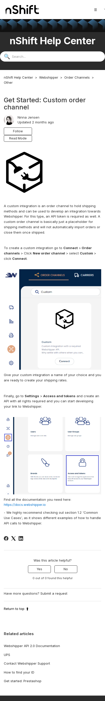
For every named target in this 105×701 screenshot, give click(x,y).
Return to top (16, 609)
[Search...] (52, 56)
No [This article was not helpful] (66, 569)
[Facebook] (6, 538)
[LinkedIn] (21, 538)
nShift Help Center (18, 77)
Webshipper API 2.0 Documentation (32, 646)
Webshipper (48, 77)
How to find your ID (19, 672)
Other (8, 82)
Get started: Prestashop (22, 681)
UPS (7, 655)
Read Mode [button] (18, 138)
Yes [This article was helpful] (39, 569)
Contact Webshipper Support (27, 663)
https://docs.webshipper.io (25, 505)
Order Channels (77, 77)
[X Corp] (13, 538)
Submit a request (53, 593)
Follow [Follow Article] (18, 131)
